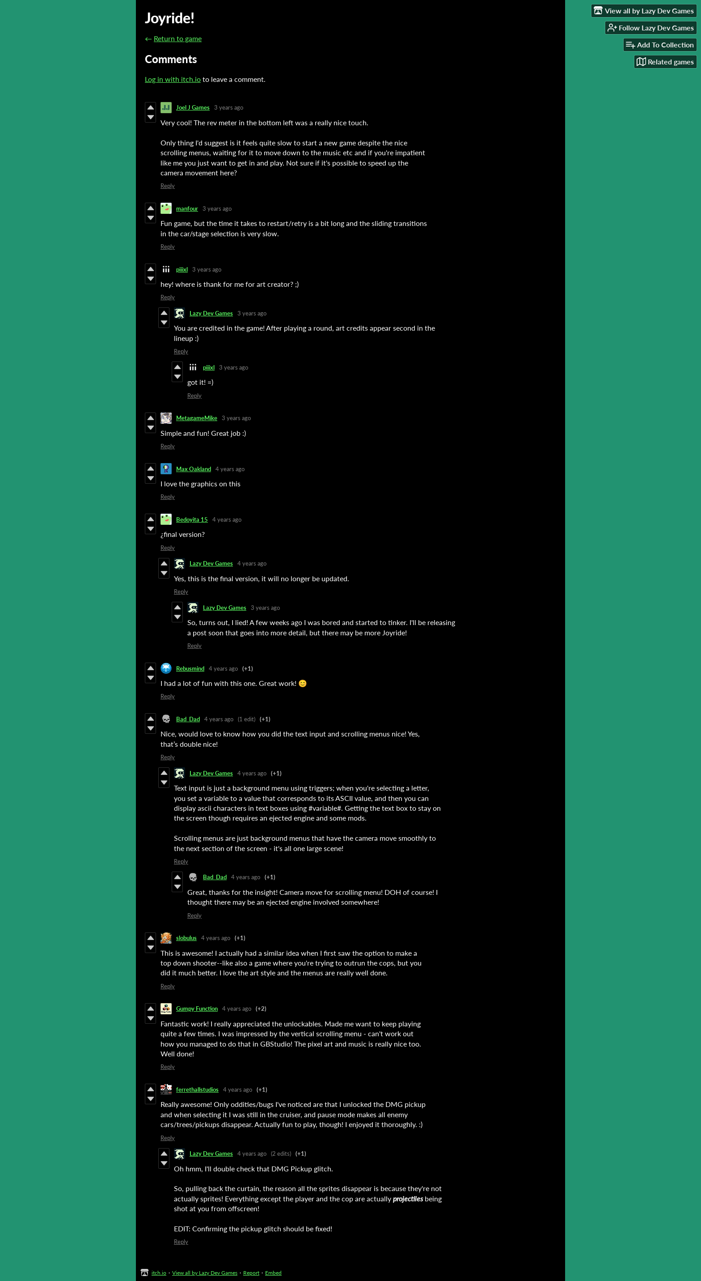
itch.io (159, 1272)
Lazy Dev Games (211, 313)
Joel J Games (193, 107)
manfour (187, 208)
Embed (273, 1272)
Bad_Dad (188, 719)
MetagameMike (196, 417)
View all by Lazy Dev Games (204, 1272)
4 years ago (230, 468)
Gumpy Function (197, 1008)
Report (251, 1272)
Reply (167, 185)
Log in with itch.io (173, 79)
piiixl (182, 269)
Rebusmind (190, 668)
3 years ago (228, 107)
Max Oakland (193, 468)
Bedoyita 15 (192, 519)
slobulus (186, 937)
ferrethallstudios (197, 1089)
